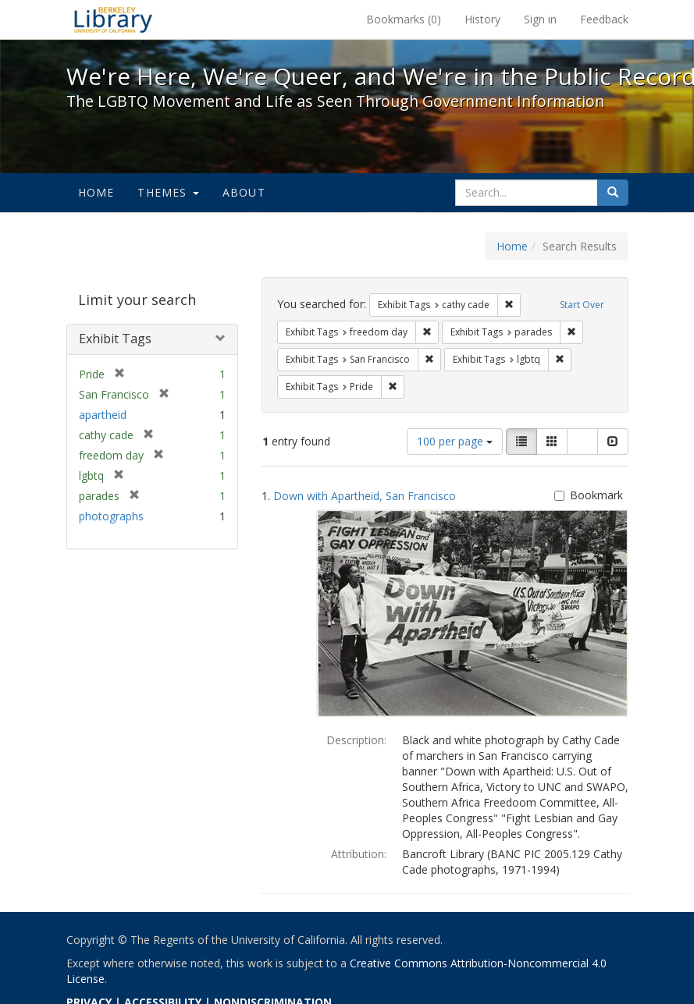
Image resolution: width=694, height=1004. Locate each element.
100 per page (455, 441)
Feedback (604, 19)
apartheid (102, 414)
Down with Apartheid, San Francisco (364, 495)
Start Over (582, 304)
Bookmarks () (403, 19)
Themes (167, 192)
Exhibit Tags (115, 338)
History (482, 19)
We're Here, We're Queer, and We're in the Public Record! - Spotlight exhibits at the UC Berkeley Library (113, 19)
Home (96, 192)
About (243, 192)
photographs (111, 516)
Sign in (540, 19)
